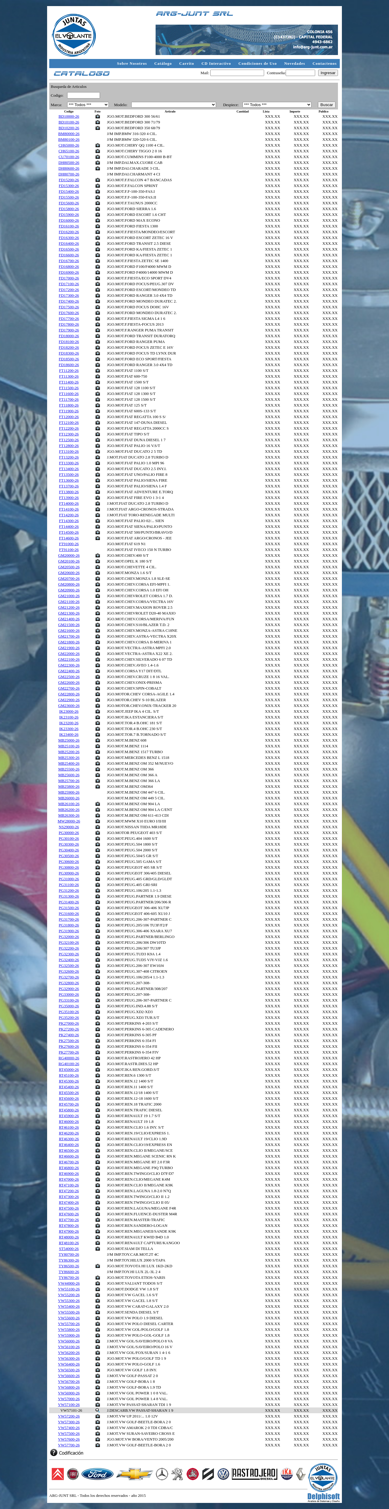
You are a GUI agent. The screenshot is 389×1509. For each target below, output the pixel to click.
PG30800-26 (69, 867)
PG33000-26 (69, 994)
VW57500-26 (69, 1433)
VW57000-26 (69, 1399)
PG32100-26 (69, 942)
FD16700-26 (69, 260)
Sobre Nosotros (132, 63)
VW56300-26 (69, 1358)
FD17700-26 (69, 318)
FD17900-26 (69, 330)
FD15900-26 (69, 214)
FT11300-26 (69, 376)
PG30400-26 (69, 850)
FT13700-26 (69, 486)
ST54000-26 (69, 1248)
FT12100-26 (69, 422)
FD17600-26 (69, 312)
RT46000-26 (69, 1121)
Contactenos (324, 63)
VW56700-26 (69, 1381)
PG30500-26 (69, 855)
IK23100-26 (69, 717)
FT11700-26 (69, 399)
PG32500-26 (69, 965)
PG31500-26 (69, 907)
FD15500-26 (69, 197)
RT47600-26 (69, 1214)
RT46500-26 (69, 1150)
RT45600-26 (69, 1098)
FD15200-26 (69, 180)
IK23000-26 (69, 711)
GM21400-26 (69, 619)
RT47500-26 (69, 1208)
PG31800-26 (69, 925)
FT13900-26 (69, 497)
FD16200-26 (69, 232)
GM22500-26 (69, 676)
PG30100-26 (69, 838)
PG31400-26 (69, 902)
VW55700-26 (69, 1323)
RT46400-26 (69, 1144)
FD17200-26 (69, 289)
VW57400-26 (69, 1427)
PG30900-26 (69, 873)
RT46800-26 (69, 1167)
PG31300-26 (69, 896)
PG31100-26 (69, 884)
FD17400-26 (69, 301)
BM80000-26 (69, 133)
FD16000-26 (69, 220)
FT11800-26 (69, 405)
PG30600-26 (69, 861)
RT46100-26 (69, 1127)
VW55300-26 (69, 1300)
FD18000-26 (69, 336)
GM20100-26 (69, 561)
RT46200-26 (69, 1133)
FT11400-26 (69, 382)
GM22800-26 (69, 694)
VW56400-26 (69, 1364)
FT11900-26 (69, 411)
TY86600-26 (69, 1271)
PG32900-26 (69, 988)
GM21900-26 (69, 647)
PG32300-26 (69, 954)
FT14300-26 (69, 520)
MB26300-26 (69, 815)
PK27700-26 (69, 1052)
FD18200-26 (69, 347)
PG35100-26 (69, 1011)
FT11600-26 (69, 393)
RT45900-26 (69, 1115)
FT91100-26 (69, 549)
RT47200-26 (69, 1191)
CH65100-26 (69, 151)
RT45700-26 (69, 1104)
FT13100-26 (69, 451)
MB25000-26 (69, 740)
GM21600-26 (69, 630)
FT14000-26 (69, 503)
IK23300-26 (69, 728)
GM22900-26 (69, 699)
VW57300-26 (69, 1422)
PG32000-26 (69, 936)
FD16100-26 (69, 226)
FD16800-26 (69, 266)
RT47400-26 (69, 1202)
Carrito (187, 63)
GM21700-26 (69, 636)
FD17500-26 (69, 307)
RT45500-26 (69, 1092)
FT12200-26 (69, 428)
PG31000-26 (69, 879)
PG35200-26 (69, 1017)
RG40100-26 (69, 1063)
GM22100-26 (69, 659)
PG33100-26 (69, 1000)
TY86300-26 (69, 1260)
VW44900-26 (69, 1283)
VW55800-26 (69, 1329)
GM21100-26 (68, 601)
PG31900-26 (69, 931)
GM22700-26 (69, 688)
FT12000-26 (69, 416)
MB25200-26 (69, 751)
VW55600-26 (69, 1318)
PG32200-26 (69, 948)
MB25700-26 (69, 780)
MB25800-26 (69, 786)
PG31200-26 (69, 890)
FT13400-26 (69, 468)
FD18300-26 (69, 353)
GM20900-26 (69, 590)
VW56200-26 (69, 1352)
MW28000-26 (69, 821)
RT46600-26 (69, 1156)
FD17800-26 (69, 324)
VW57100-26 (69, 1404)
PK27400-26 (69, 1035)
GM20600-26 (69, 572)
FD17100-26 (69, 284)
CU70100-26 (69, 156)
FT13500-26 (69, 474)
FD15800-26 (69, 208)
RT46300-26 (69, 1139)
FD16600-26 (69, 255)
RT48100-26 (69, 1243)
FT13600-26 (69, 480)
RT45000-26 (69, 1069)
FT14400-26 (69, 526)
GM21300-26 (69, 613)
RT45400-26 (69, 1087)
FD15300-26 (69, 185)
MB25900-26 (69, 792)
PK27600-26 (69, 1046)
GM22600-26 (69, 682)
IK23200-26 (69, 723)
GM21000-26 (69, 596)
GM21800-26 (69, 642)
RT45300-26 (69, 1081)
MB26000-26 (69, 798)
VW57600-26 (69, 1439)
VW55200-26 (69, 1295)
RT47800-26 (69, 1225)
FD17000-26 (69, 278)
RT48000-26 (69, 1237)
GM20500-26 (69, 567)
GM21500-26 (69, 624)
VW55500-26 (69, 1312)
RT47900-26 (69, 1231)
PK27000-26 (69, 1023)
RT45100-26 (69, 1075)
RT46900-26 (69, 1173)
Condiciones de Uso (258, 63)
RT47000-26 (69, 1179)
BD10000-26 (69, 116)
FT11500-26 (69, 388)
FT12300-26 (69, 434)
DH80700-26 (68, 174)
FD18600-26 (69, 364)
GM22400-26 (69, 671)
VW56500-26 (69, 1370)
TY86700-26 (69, 1277)
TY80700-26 (69, 1254)
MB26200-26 (69, 809)
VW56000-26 (69, 1341)
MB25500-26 (69, 769)
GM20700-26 (69, 578)
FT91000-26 (69, 544)
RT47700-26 (69, 1219)
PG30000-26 (69, 832)
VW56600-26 (69, 1375)
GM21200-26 (69, 607)
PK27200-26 (69, 1029)
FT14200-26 (69, 515)
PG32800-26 (69, 983)
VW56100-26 (69, 1347)
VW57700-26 (69, 1445)
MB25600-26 (69, 775)
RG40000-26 (69, 1058)
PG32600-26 (69, 971)
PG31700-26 (69, 919)
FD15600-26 (69, 203)
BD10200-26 (69, 128)
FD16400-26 (69, 243)
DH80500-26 (68, 162)
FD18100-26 (69, 341)
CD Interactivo (216, 63)
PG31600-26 (69, 913)
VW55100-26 (69, 1289)
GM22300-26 (69, 665)
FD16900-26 (69, 272)
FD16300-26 (69, 237)
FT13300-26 (69, 463)
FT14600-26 (69, 538)
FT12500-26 (69, 440)
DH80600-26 (68, 168)
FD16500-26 (69, 249)
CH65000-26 (69, 145)
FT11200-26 (69, 370)
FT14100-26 (69, 509)
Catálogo (163, 63)
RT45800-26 (69, 1110)
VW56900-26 (69, 1393)
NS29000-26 (69, 827)
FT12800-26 (69, 445)
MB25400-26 (69, 763)
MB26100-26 (69, 803)
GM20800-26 (69, 584)
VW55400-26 (69, 1306)
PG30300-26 (69, 844)
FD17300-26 (69, 295)
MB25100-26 (69, 746)
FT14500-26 (69, 532)
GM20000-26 (69, 555)
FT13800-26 (69, 492)
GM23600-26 (69, 705)
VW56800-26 (69, 1387)
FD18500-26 (69, 359)
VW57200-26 (69, 1416)
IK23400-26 (69, 734)
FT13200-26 (69, 457)
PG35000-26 (69, 1006)
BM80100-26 (69, 139)
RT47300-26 (69, 1196)
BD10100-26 (69, 122)
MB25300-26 (69, 757)
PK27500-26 (69, 1040)
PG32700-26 (69, 977)
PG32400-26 (69, 959)
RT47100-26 (69, 1185)
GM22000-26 (69, 653)
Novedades (295, 63)
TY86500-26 (69, 1266)
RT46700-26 (69, 1162)
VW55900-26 (69, 1335)
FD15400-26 (69, 191)
